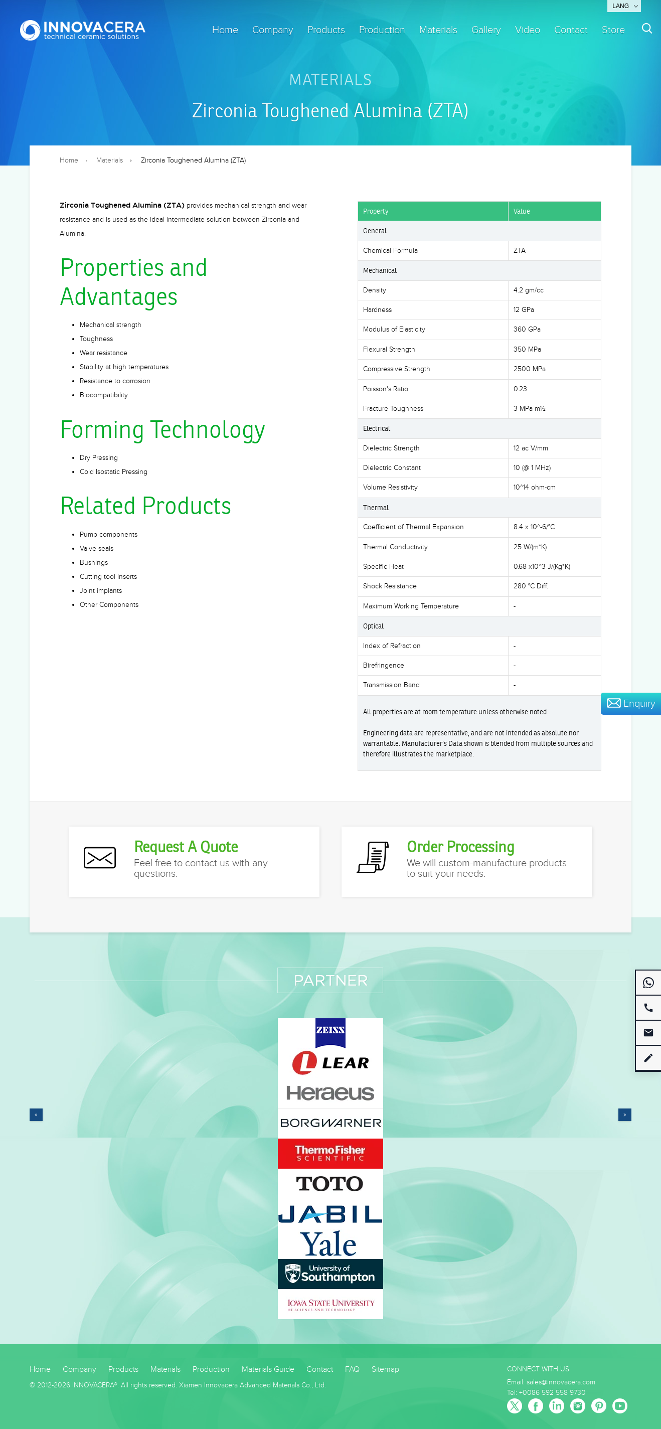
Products (326, 30)
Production (382, 30)
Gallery (486, 30)
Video (527, 30)
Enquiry (631, 704)
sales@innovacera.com (561, 1382)
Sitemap (385, 1369)
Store (613, 30)
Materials (438, 30)
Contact (571, 30)
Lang (620, 6)
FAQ (352, 1369)
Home (225, 30)
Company (272, 30)
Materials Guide (268, 1369)
